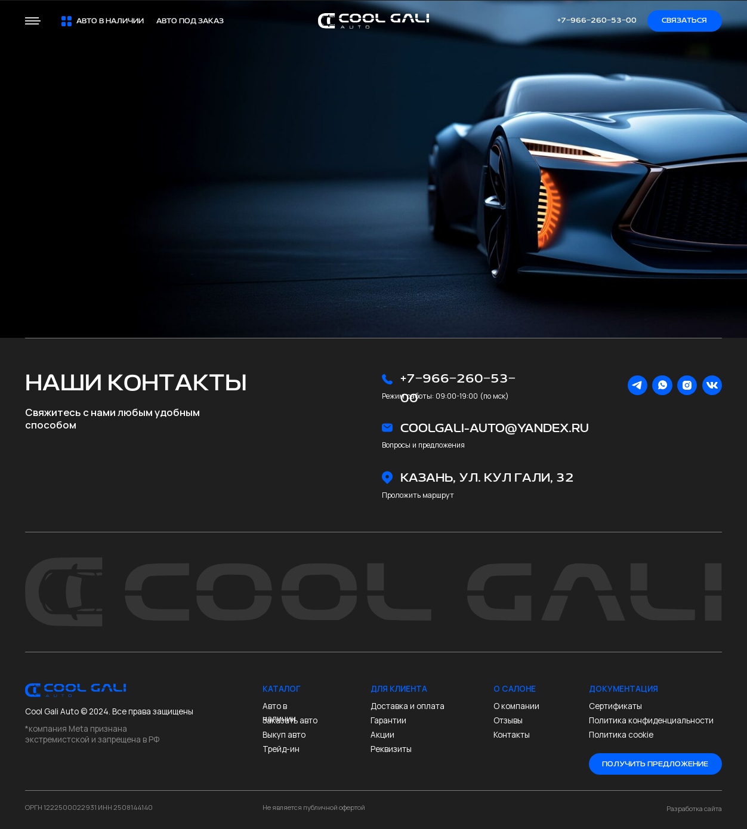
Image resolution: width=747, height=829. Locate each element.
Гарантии (388, 720)
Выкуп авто (284, 734)
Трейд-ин (281, 749)
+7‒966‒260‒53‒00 (597, 20)
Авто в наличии (279, 712)
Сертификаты (615, 706)
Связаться (684, 20)
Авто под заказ (190, 21)
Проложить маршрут (418, 495)
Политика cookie (622, 734)
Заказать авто (290, 720)
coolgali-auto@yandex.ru (494, 428)
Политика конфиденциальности (651, 720)
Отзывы (508, 720)
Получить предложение (655, 764)
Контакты (511, 734)
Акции (382, 734)
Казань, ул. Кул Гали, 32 (487, 477)
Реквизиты (391, 749)
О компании (516, 706)
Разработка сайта (694, 808)
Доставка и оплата (408, 706)
